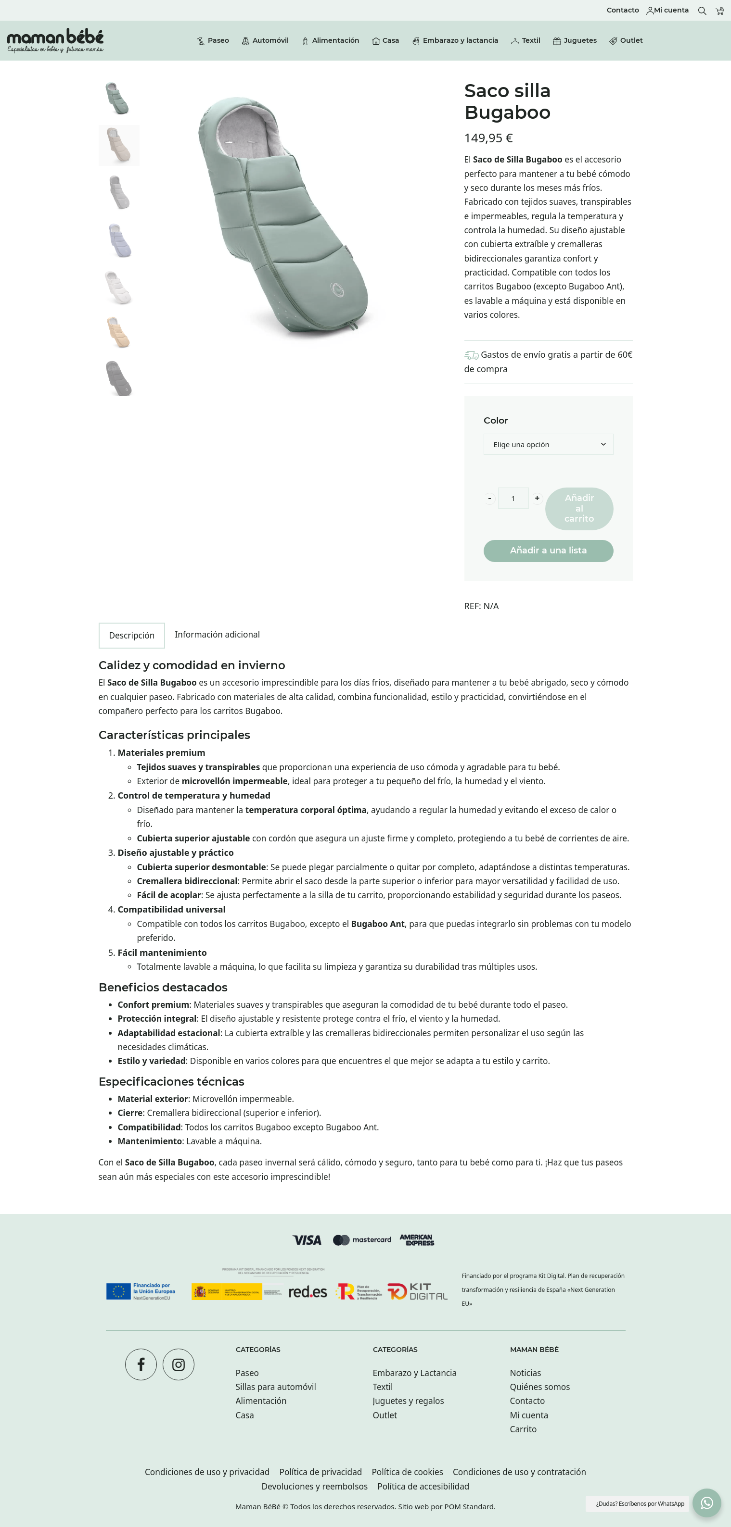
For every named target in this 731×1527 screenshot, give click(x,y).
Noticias (525, 1372)
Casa (245, 1415)
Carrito (523, 1429)
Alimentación (261, 1400)
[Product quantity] (513, 498)
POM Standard (469, 1506)
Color (496, 420)
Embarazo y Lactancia (415, 1372)
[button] (707, 1503)
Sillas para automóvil (276, 1386)
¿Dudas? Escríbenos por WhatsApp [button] (640, 1504)
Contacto (527, 1400)
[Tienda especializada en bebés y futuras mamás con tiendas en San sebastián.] (55, 40)
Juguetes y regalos (408, 1400)
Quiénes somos (540, 1386)
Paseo (247, 1372)
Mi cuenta (529, 1415)
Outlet (385, 1415)
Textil (383, 1386)
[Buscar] (702, 10)
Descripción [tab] (132, 635)
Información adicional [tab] (217, 634)
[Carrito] (720, 10)
